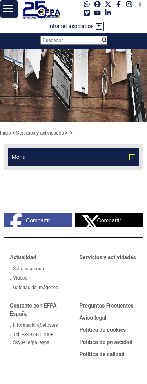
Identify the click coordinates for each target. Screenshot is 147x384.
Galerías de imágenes (35, 287)
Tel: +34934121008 (33, 334)
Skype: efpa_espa (31, 342)
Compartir (30, 220)
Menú (18, 157)
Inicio (5, 133)
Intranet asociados (71, 26)
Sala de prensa (28, 268)
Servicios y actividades (40, 133)
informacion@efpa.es (35, 325)
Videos (20, 278)
